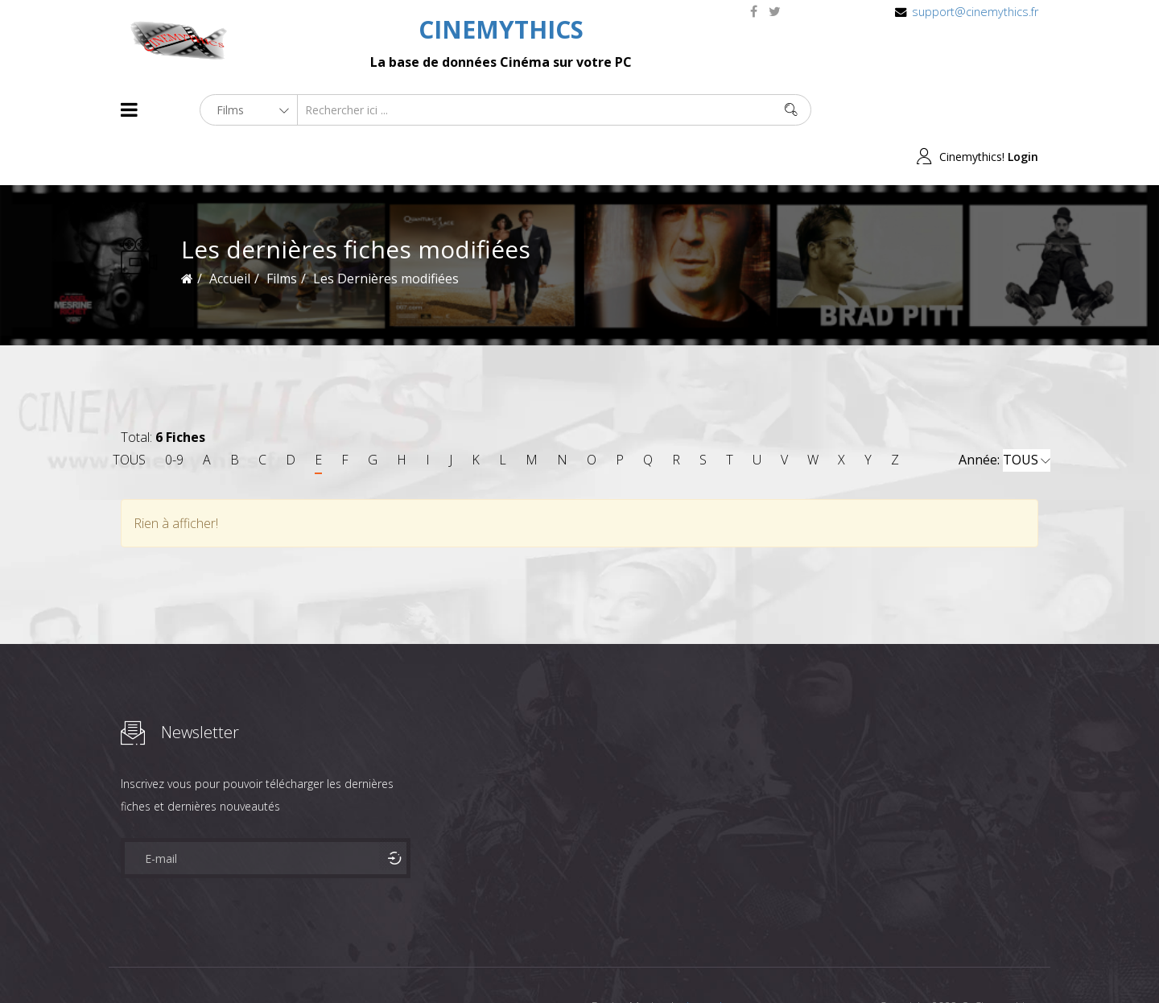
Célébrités (225, 961)
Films (169, 961)
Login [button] (1023, 110)
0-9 (174, 413)
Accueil (229, 232)
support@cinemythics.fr (975, 11)
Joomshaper (718, 960)
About (124, 961)
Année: (1004, 413)
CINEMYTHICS (501, 29)
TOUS (129, 413)
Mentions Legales (312, 961)
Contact (394, 961)
